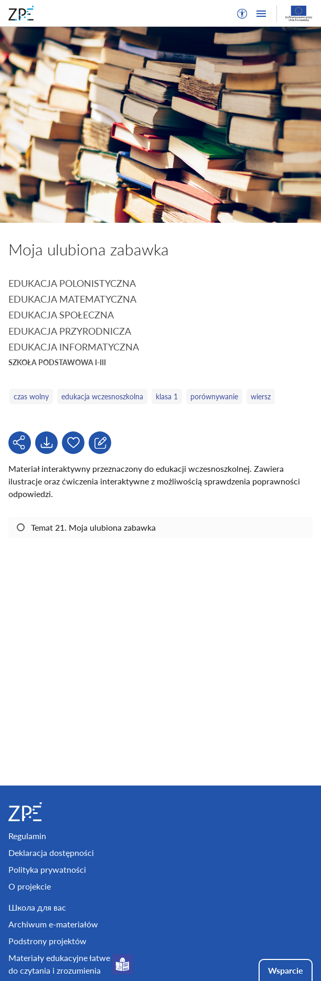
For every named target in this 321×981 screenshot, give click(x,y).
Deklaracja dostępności (51, 853)
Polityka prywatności (47, 869)
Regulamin (27, 836)
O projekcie (29, 886)
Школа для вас (37, 907)
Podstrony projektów (47, 941)
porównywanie (214, 396)
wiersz (261, 396)
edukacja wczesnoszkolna (102, 396)
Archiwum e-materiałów (53, 924)
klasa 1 (167, 396)
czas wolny (31, 396)
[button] (242, 13)
